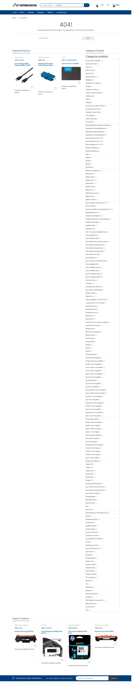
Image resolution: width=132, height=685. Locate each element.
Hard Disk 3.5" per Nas (92, 325)
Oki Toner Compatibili (92, 399)
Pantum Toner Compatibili (93, 406)
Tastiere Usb (89, 96)
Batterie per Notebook (92, 170)
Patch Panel (89, 551)
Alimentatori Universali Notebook (95, 135)
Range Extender (91, 558)
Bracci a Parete (90, 206)
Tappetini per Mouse (92, 89)
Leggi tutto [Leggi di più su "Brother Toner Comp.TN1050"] (115, 644)
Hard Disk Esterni (91, 500)
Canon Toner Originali (92, 432)
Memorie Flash (90, 503)
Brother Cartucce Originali (93, 422)
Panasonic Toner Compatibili (94, 403)
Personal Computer (91, 593)
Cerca (88, 38)
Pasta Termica (90, 338)
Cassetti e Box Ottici (92, 535)
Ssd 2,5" (64, 57)
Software (88, 345)
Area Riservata (61, 12)
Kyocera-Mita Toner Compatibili (95, 393)
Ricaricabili (89, 167)
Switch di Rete (90, 571)
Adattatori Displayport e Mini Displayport (98, 219)
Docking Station (90, 496)
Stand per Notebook (92, 151)
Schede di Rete (90, 567)
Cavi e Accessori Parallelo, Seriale (96, 261)
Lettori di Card (90, 70)
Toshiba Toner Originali (93, 454)
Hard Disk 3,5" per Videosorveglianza (97, 322)
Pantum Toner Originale (93, 451)
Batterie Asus (90, 180)
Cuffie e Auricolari (91, 118)
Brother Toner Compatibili (93, 364)
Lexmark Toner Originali (93, 448)
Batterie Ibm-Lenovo (92, 193)
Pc (86, 584)
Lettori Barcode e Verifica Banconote (97, 513)
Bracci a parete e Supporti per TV (96, 203)
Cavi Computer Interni (92, 238)
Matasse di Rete (90, 293)
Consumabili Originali (92, 419)
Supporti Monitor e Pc (92, 212)
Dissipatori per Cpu (91, 312)
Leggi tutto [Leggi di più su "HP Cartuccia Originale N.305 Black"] (89, 662)
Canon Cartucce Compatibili (94, 367)
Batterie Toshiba (91, 199)
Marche (50, 12)
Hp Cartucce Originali (92, 438)
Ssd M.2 (88, 351)
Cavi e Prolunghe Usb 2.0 (93, 274)
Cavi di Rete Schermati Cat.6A (94, 251)
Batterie (88, 157)
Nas (87, 506)
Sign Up (113, 678)
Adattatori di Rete (91, 526)
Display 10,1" (89, 464)
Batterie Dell (89, 183)
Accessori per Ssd (91, 306)
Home (15, 12)
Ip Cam (88, 542)
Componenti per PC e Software (95, 303)
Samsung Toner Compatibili (94, 412)
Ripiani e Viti (89, 561)
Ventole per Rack (91, 574)
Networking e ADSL (91, 519)
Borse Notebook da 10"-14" (94, 138)
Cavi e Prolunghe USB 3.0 (93, 277)
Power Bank (89, 122)
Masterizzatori (90, 328)
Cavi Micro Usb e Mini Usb (93, 286)
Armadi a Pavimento (92, 532)
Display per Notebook (92, 461)
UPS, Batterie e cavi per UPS (94, 600)
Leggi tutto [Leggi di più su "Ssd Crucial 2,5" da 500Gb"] (79, 82)
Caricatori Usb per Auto (93, 109)
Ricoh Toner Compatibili (93, 409)
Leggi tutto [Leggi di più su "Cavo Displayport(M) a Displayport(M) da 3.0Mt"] (32, 86)
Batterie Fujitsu (90, 186)
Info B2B (30, 12)
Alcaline (88, 160)
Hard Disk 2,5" (90, 315)
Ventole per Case (91, 354)
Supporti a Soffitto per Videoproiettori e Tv (98, 209)
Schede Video (90, 341)
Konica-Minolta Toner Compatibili (95, 390)
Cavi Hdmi (89, 283)
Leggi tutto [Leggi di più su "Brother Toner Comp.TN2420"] (35, 645)
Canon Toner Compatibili (93, 370)
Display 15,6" (90, 474)
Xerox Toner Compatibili (93, 416)
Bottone (88, 164)
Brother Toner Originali (92, 425)
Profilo (21, 12)
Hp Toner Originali (91, 441)
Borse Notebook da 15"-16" (94, 141)
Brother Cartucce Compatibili (94, 361)
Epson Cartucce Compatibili (94, 374)
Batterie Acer (90, 174)
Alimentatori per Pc (91, 309)
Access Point (90, 522)
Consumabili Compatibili (93, 358)
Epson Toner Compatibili (93, 377)
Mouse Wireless (90, 76)
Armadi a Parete (90, 529)
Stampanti (89, 597)
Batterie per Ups (91, 603)
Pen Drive (89, 509)
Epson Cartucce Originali (93, 435)
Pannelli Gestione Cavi (92, 548)
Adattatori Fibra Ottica (44, 57)
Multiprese (89, 80)
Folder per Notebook (92, 147)
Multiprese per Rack (92, 545)
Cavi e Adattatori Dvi (92, 264)
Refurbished (89, 587)
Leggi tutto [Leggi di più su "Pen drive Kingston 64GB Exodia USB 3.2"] (62, 659)
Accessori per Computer (93, 60)
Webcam (88, 102)
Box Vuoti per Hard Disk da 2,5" (95, 487)
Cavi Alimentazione (91, 235)
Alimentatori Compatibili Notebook (96, 128)
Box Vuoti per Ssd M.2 (92, 493)
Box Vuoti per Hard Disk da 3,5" (95, 490)
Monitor (88, 516)
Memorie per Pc (90, 335)
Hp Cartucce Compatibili (93, 383)
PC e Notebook (90, 577)
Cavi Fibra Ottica (91, 280)
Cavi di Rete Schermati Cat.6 (94, 248)
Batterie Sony (90, 196)
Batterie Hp (89, 190)
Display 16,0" (90, 477)
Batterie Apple (90, 177)
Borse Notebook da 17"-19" (94, 144)
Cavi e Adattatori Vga (92, 270)
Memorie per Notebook (93, 332)
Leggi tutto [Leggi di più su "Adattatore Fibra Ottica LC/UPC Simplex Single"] (55, 88)
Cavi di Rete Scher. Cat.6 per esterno (97, 241)
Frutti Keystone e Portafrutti (94, 538)
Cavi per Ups (90, 607)
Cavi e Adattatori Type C (93, 267)
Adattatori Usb (90, 228)
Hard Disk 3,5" (90, 319)
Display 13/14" (90, 470)
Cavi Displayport (19, 57)
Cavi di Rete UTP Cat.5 (92, 254)
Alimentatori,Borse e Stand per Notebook (98, 125)
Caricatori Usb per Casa (93, 112)
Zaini (87, 154)
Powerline (89, 555)
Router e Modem (91, 564)
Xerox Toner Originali (92, 457)
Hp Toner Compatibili (92, 386)
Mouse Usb (89, 73)
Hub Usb (88, 67)
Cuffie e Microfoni (91, 64)
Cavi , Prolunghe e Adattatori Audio (96, 232)
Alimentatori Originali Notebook (95, 131)
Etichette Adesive (91, 380)
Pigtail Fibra (89, 296)
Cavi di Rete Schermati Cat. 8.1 (95, 245)
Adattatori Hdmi (90, 225)
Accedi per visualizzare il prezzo (24, 649)
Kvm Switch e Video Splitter (94, 290)
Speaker (88, 86)
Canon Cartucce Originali (93, 428)
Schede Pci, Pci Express (93, 83)
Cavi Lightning (90, 115)
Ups (87, 610)
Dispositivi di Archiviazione (94, 483)
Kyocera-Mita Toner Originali (94, 445)
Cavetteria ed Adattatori (93, 216)
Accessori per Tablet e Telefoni (95, 106)
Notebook (89, 580)
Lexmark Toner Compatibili (94, 396)
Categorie (40, 12)
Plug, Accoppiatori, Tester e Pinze (96, 299)
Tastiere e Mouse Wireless (94, 93)
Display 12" (89, 467)
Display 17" (89, 480)
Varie (87, 99)
